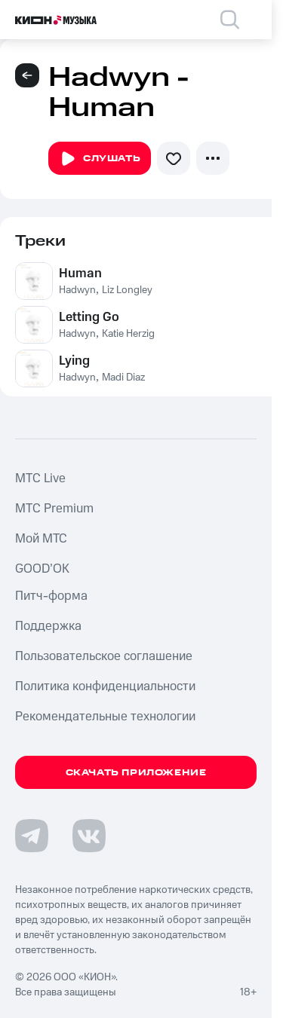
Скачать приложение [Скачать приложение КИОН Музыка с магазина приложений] (136, 772)
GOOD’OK (42, 569)
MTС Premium (54, 509)
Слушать (99, 159)
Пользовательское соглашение (103, 656)
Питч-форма (51, 596)
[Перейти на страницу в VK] (89, 835)
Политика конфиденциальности (105, 686)
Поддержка (48, 626)
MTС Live (40, 478)
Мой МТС (41, 539)
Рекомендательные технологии (105, 717)
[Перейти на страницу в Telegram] (31, 835)
